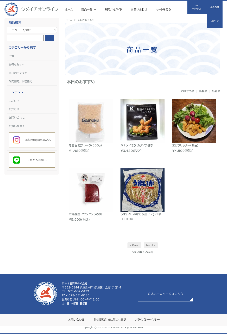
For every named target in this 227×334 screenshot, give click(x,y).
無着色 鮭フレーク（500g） (85, 145)
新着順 (216, 91)
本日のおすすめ (86, 20)
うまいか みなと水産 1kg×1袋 (140, 214)
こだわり (14, 101)
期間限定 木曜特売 (20, 81)
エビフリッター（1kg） (185, 145)
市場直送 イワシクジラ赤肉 (85, 214)
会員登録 (214, 7)
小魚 (11, 56)
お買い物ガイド (113, 9)
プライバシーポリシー (147, 319)
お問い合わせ (139, 9)
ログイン (214, 21)
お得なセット (16, 64)
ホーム (69, 9)
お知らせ (14, 109)
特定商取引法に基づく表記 (110, 319)
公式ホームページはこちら (165, 294)
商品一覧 (87, 9)
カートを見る (163, 9)
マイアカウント (197, 7)
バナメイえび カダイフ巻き (136, 145)
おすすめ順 (187, 91)
